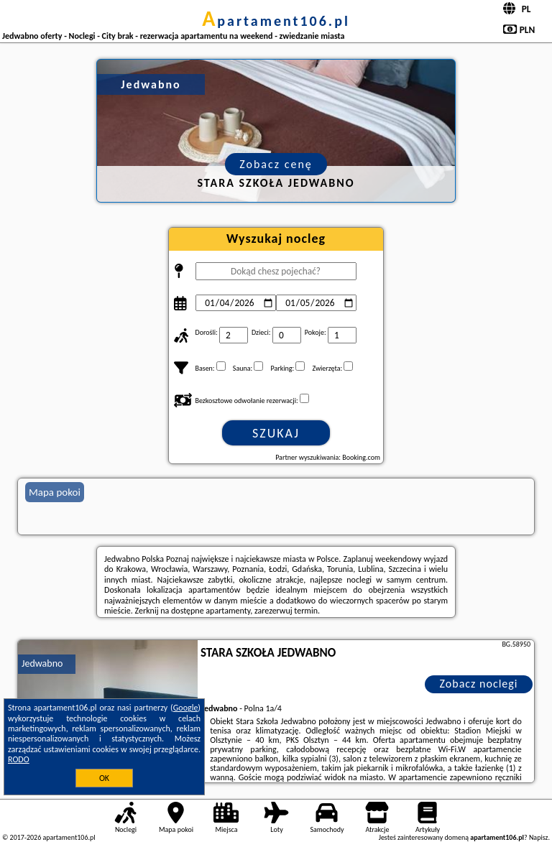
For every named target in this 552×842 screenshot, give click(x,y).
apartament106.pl (276, 20)
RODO (18, 759)
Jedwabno (42, 663)
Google (185, 708)
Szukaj (276, 433)
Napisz (538, 837)
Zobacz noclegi (479, 683)
